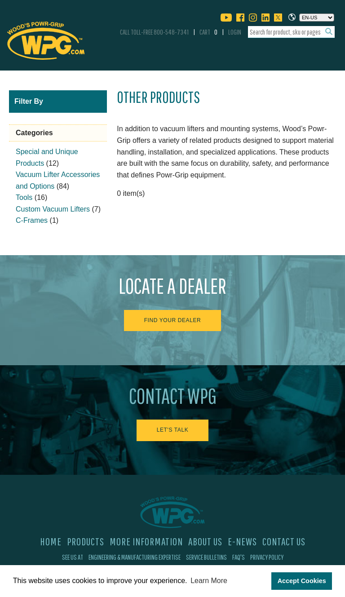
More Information (146, 541)
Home (51, 541)
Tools (24, 197)
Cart (208, 32)
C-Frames (32, 220)
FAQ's (238, 557)
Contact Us (283, 541)
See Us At (72, 557)
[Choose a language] (316, 17)
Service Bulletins (206, 557)
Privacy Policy (266, 557)
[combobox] (291, 32)
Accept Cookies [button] (302, 580)
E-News (242, 541)
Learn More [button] (208, 580)
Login (234, 32)
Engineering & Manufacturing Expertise (134, 557)
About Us (205, 541)
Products (85, 541)
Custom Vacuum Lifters (53, 209)
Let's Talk (173, 430)
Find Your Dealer (172, 320)
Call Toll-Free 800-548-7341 (154, 32)
